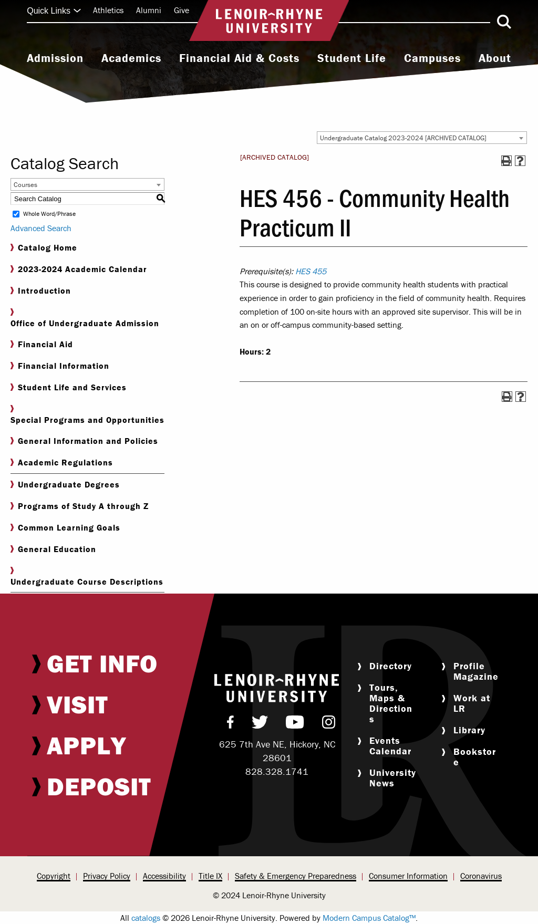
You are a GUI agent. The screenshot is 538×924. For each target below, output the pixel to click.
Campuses (432, 58)
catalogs (145, 917)
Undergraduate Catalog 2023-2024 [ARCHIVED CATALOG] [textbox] (403, 137)
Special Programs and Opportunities (87, 415)
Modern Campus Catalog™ (369, 917)
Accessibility (164, 875)
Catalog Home (44, 247)
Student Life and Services (69, 387)
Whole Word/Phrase (49, 214)
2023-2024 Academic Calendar (79, 269)
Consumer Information (408, 875)
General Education (53, 549)
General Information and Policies (84, 441)
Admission (55, 58)
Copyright (53, 875)
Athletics (108, 10)
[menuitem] (55, 59)
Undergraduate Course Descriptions (87, 577)
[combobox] (422, 137)
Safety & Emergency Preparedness (295, 875)
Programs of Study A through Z (80, 506)
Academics (131, 58)
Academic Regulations (62, 462)
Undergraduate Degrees (65, 484)
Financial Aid (42, 344)
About (495, 58)
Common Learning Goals (65, 527)
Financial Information (60, 365)
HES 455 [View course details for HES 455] (310, 271)
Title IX (210, 875)
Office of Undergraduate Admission (85, 318)
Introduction (41, 290)
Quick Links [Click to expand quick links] (54, 10)
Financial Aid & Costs (239, 58)
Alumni (148, 10)
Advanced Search (41, 228)
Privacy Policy (106, 875)
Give (181, 10)
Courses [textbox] (25, 184)
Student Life (351, 58)
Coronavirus (481, 875)
